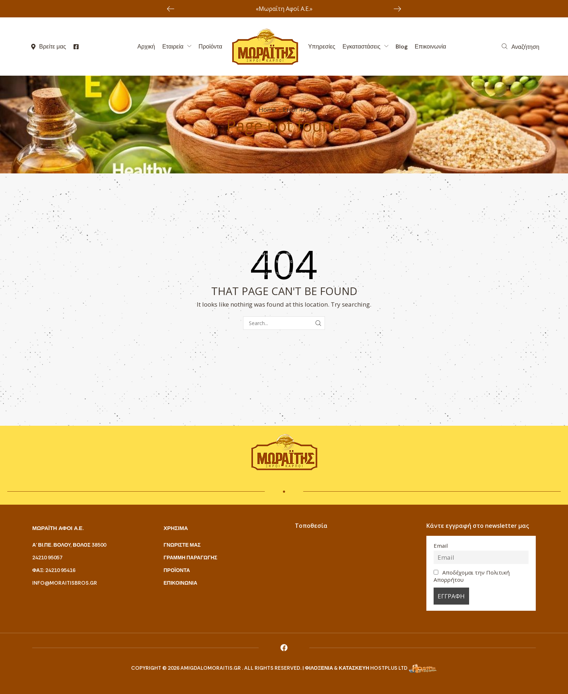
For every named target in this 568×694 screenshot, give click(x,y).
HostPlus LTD (389, 668)
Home (267, 109)
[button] (520, 46)
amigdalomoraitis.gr (211, 668)
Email (441, 545)
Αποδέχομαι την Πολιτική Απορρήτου (472, 576)
